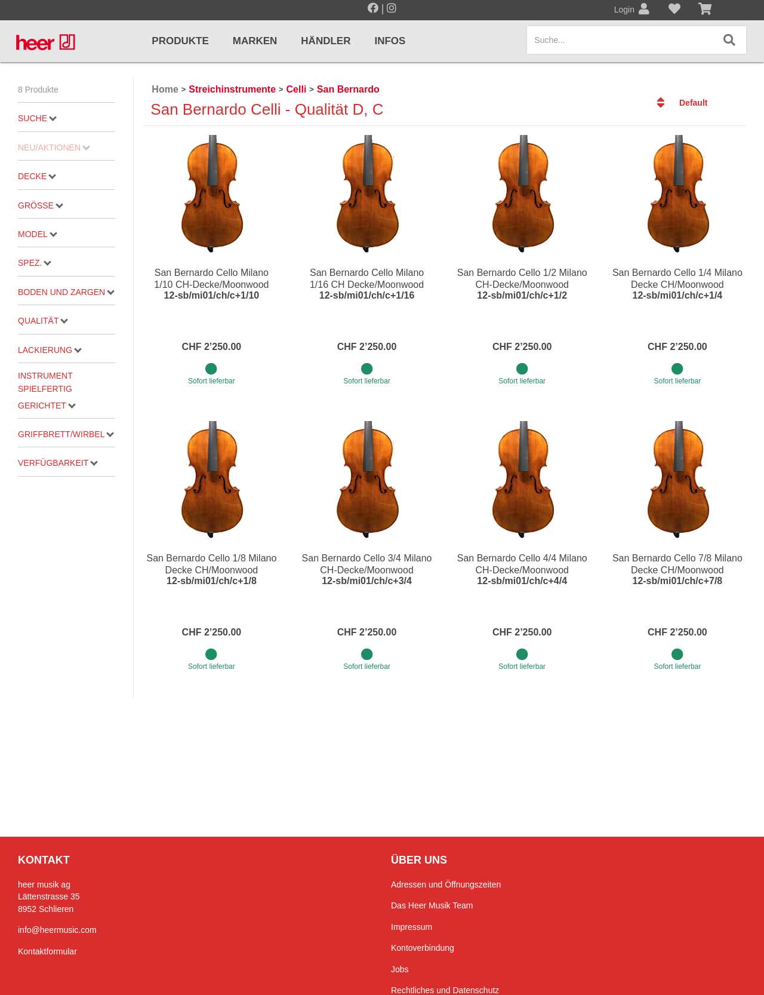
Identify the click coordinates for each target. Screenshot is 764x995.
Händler (325, 41)
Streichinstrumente (232, 89)
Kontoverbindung (422, 948)
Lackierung (50, 350)
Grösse (40, 205)
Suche (37, 118)
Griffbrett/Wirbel (66, 434)
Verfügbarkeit (58, 463)
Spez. (34, 263)
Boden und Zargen (66, 292)
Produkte (180, 41)
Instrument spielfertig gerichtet (47, 390)
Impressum (411, 927)
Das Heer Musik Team (432, 905)
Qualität (43, 320)
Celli (296, 89)
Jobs (400, 969)
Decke (37, 176)
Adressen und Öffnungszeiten (446, 884)
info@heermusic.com (57, 930)
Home (165, 89)
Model (37, 234)
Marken (255, 41)
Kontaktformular (47, 951)
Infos (389, 41)
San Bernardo (348, 89)
